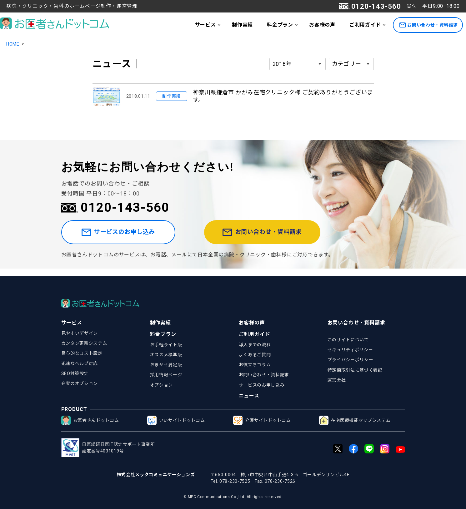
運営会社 (337, 380)
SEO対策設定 (75, 373)
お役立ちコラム (255, 364)
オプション (161, 385)
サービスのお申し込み (128, 236)
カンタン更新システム (84, 343)
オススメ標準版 (166, 354)
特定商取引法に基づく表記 (355, 370)
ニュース (249, 396)
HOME (12, 44)
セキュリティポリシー (350, 349)
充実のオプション (79, 383)
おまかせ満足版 (166, 364)
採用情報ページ (166, 374)
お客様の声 (322, 25)
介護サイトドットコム (262, 420)
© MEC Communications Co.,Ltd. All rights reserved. (233, 497)
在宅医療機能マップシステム (355, 420)
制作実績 (242, 25)
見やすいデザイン (79, 333)
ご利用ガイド (365, 25)
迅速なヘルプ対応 (79, 363)
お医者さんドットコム (90, 420)
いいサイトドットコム (176, 420)
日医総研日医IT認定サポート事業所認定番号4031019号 (108, 447)
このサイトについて (348, 339)
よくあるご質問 (255, 354)
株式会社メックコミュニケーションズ (156, 474)
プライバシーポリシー (350, 359)
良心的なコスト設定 (82, 353)
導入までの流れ (255, 344)
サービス (205, 25)
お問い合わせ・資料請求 (428, 25)
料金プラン (280, 25)
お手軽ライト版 (166, 344)
